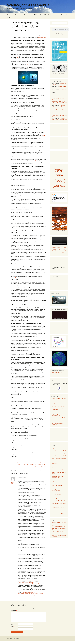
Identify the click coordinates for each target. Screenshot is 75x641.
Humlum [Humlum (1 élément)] (57, 530)
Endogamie (53, 448)
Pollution (36, 14)
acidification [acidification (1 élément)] (53, 522)
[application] (59, 315)
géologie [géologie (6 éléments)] (54, 530)
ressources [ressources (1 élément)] (61, 534)
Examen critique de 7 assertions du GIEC (59, 400)
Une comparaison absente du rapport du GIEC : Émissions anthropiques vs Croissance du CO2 (59, 423)
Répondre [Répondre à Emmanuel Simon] (20, 597)
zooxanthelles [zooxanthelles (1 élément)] (64, 535)
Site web (12, 629)
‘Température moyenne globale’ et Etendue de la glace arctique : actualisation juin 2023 (31, 465)
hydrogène (23, 32)
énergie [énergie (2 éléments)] (55, 536)
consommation (38, 190)
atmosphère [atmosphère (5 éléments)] (60, 522)
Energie (30, 14)
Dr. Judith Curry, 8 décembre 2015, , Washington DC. (59, 249)
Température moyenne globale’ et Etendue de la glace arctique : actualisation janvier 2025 (59, 94)
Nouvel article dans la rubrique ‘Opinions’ (59, 411)
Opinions (62, 14)
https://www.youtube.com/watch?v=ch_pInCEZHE (29, 583)
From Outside (50, 14)
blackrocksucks (54, 114)
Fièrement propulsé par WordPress (13, 638)
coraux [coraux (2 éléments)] (56, 526)
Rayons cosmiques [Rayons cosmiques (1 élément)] (57, 534)
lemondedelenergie (42, 37)
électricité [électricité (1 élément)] (53, 536)
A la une (57, 14)
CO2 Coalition (59, 181)
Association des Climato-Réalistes (59, 177)
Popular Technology (59, 171)
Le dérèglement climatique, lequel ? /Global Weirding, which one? (59, 98)
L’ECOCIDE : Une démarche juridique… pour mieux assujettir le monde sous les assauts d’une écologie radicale (59, 489)
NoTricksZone (59, 170)
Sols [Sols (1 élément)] (58, 535)
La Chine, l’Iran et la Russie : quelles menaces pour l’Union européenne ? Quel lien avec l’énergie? (59, 462)
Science (20, 14)
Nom (12, 624)
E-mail (12, 626)
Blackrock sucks (54, 96)
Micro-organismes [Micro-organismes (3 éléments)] (60, 531)
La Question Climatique (59, 176)
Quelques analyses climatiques (59, 187)
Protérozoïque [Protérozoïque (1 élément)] (53, 534)
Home (8, 14)
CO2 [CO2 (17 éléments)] (53, 526)
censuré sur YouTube (57, 294)
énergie (19, 32)
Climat (25, 14)
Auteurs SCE (14, 14)
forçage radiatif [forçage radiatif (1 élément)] (61, 528)
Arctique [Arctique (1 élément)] (56, 522)
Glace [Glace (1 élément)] (64, 528)
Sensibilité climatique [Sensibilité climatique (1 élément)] (54, 535)
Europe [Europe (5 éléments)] (53, 528)
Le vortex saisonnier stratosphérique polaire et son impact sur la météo (27, 462)
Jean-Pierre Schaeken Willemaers (32, 32)
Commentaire (14, 610)
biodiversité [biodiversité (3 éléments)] (54, 524)
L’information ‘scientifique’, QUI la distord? (59, 500)
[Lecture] (53, 318)
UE (27, 64)
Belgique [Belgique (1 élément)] (65, 522)
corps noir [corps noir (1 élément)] (58, 526)
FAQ (45, 14)
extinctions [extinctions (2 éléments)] (57, 528)
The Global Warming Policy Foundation (59, 182)
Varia (41, 14)
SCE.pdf (8, 17)
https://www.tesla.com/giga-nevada (26, 582)
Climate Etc (59, 180)
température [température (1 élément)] (60, 535)
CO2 (17, 57)
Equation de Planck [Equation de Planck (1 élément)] (62, 526)
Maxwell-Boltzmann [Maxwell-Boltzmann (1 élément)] (54, 531)
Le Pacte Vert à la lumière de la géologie (59, 417)
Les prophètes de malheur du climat (58, 469)
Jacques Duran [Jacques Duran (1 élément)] (61, 530)
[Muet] (63, 318)
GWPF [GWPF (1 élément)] (65, 528)
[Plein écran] (65, 318)
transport (43, 135)
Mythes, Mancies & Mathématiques (59, 179)
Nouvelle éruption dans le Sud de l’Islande (59, 398)
